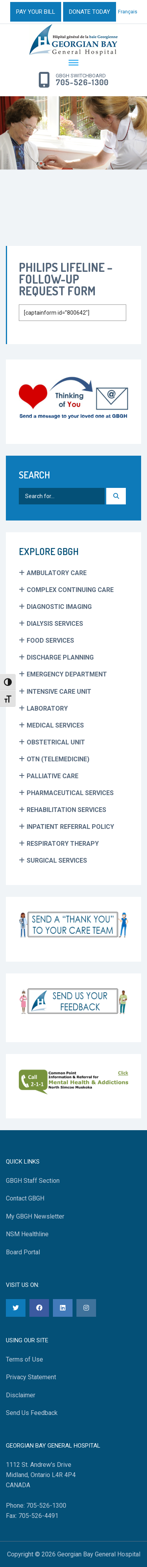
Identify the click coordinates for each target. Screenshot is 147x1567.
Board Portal (23, 1252)
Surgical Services (57, 860)
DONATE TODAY (89, 11)
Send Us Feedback (32, 1413)
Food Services (50, 640)
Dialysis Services (55, 623)
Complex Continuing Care (70, 590)
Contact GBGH (25, 1198)
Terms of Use (24, 1359)
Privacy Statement (31, 1377)
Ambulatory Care (57, 573)
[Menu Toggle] (73, 63)
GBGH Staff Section (33, 1180)
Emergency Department (67, 674)
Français (127, 12)
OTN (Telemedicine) (58, 759)
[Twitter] (15, 1308)
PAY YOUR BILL (35, 11)
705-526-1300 (82, 82)
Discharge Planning (60, 657)
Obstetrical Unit (56, 742)
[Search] (116, 496)
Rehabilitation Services (66, 810)
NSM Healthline (27, 1234)
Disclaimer (20, 1395)
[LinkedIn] (63, 1308)
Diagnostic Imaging (59, 606)
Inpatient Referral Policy (70, 826)
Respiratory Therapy (63, 843)
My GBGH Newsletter (35, 1216)
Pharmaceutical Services (70, 793)
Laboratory (47, 708)
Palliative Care (52, 776)
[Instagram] (86, 1308)
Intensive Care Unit (59, 691)
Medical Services (55, 725)
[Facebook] (39, 1308)
